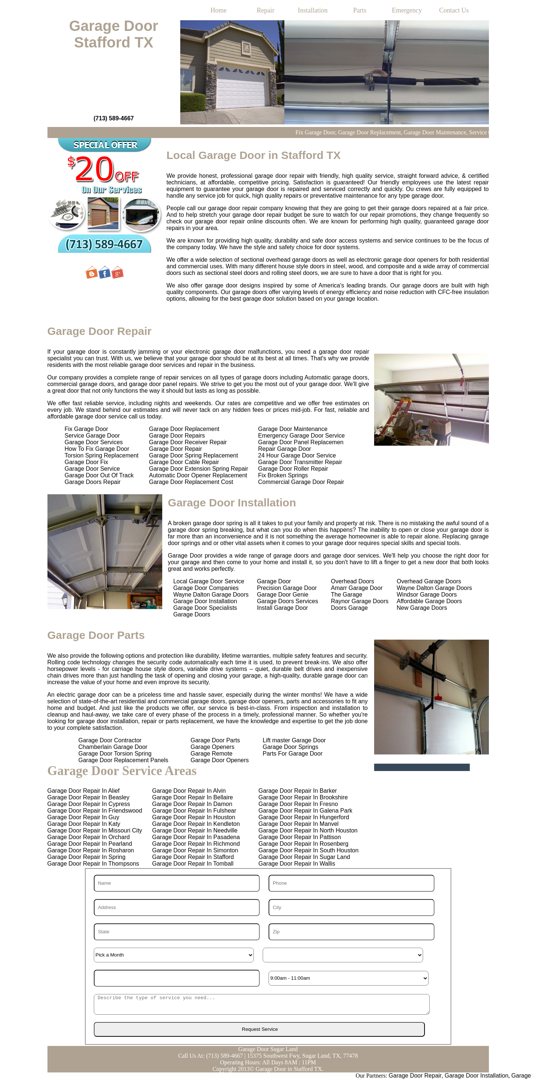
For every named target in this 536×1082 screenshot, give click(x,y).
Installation (313, 10)
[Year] (177, 978)
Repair (265, 10)
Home (218, 10)
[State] (177, 931)
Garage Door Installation (504, 1075)
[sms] (262, 1004)
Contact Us (454, 10)
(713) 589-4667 (113, 118)
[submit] (259, 1029)
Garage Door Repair (442, 1075)
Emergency (407, 10)
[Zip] (351, 931)
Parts (359, 10)
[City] (351, 907)
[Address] (177, 907)
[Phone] (351, 883)
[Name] (177, 883)
